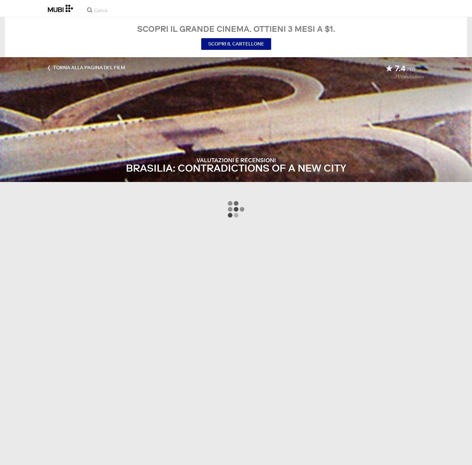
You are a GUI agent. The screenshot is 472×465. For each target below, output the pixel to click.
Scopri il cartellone (236, 44)
